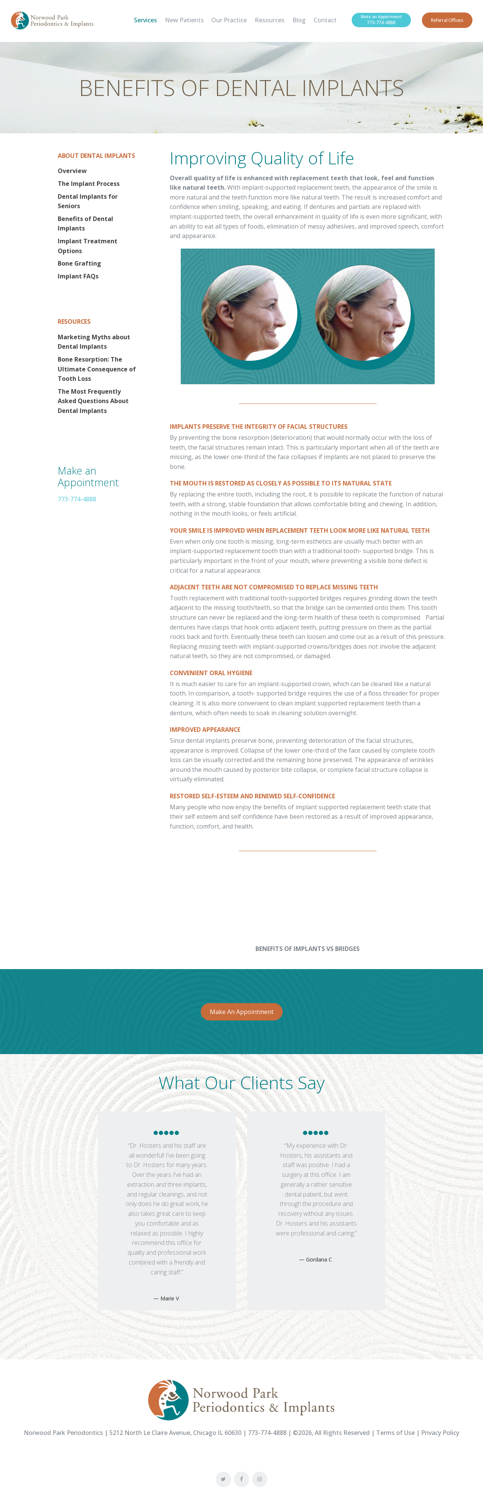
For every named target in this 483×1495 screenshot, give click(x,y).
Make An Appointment (242, 1012)
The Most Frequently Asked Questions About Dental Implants (93, 401)
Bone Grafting (79, 263)
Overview (72, 171)
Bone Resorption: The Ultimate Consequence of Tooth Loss (97, 369)
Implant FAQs (78, 276)
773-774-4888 (77, 499)
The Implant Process (89, 183)
